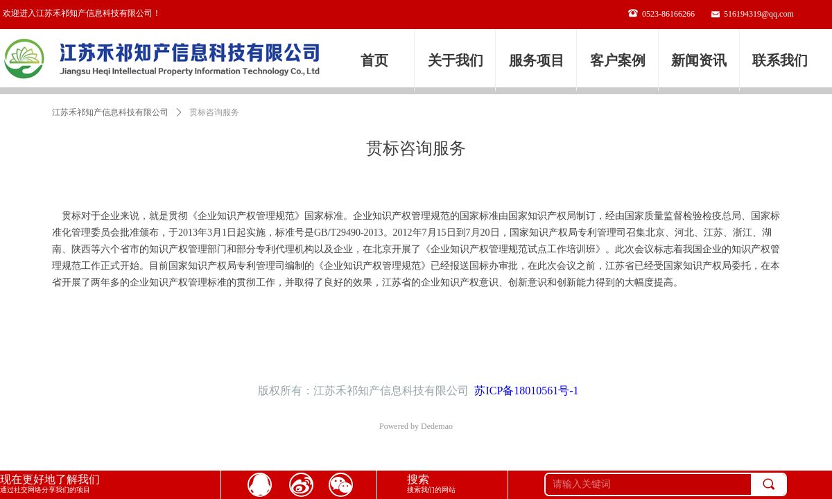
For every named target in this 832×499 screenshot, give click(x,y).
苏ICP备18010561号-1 (526, 390)
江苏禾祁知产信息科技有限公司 (110, 112)
